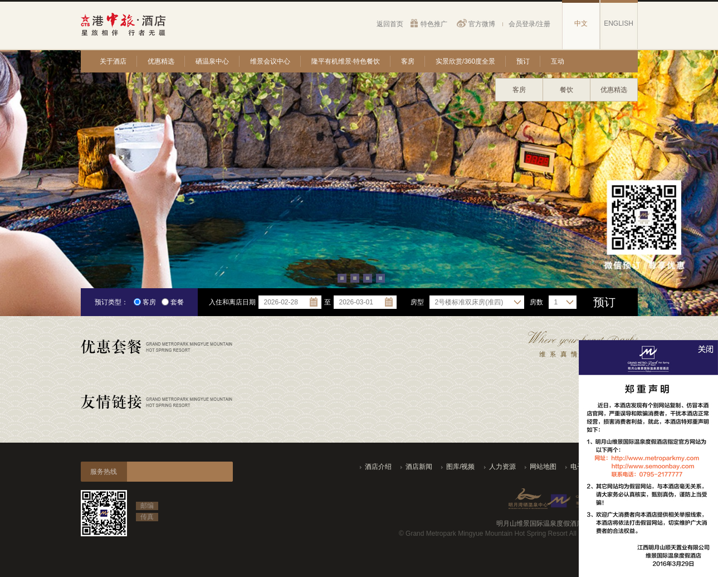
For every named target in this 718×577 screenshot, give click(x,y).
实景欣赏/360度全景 (465, 61)
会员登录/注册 (529, 23)
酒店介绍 (378, 467)
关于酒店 (113, 61)
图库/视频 (460, 467)
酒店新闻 (419, 467)
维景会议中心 (270, 61)
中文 (581, 23)
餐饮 (566, 90)
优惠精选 (161, 61)
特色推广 (434, 23)
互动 (557, 61)
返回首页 (390, 23)
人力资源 (502, 467)
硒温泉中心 (212, 61)
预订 (523, 61)
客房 (407, 61)
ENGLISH (618, 23)
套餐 (173, 302)
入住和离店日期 (232, 302)
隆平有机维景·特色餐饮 (345, 61)
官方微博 (481, 23)
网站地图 (543, 467)
